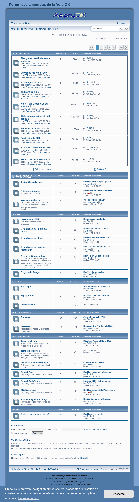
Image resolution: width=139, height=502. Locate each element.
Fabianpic (28, 150)
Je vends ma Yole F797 (34, 72)
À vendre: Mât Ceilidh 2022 (36, 147)
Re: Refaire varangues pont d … (98, 182)
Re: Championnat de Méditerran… (99, 390)
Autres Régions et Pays (34, 399)
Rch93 (27, 94)
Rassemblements (33, 65)
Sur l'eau (30, 111)
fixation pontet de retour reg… (97, 286)
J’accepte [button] (119, 494)
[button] (91, 47)
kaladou (90, 184)
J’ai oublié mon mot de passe (95, 429)
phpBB (61, 478)
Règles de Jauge (30, 272)
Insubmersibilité (30, 219)
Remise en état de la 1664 (95, 229)
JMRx (89, 92)
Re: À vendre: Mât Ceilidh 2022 (98, 326)
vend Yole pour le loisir (34, 159)
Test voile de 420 (30, 138)
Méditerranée (28, 390)
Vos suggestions (30, 200)
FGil (26, 75)
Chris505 (84, 458)
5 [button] (114, 47)
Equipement (41, 111)
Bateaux (47, 77)
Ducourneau (92, 202)
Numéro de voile (30, 92)
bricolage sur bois (31, 82)
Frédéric (90, 343)
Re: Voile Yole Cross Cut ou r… (98, 295)
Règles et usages (30, 191)
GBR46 (90, 350)
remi (89, 249)
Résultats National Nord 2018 (97, 341)
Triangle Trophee (30, 350)
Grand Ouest (28, 372)
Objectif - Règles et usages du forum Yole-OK (26, 176)
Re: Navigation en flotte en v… (97, 372)
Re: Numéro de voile (93, 414)
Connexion (17, 425)
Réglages (26, 286)
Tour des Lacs (29, 341)
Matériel (24, 154)
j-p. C (26, 162)
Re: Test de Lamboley (93, 272)
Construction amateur (33, 256)
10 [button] (121, 47)
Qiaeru (82, 482)
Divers (28, 96)
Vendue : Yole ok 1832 (33, 128)
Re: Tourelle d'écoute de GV (96, 247)
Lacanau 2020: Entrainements (97, 381)
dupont (27, 85)
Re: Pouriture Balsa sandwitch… (98, 191)
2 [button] (101, 47)
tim (88, 193)
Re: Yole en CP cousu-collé (96, 256)
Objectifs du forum (31, 182)
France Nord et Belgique (34, 362)
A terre (29, 87)
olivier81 (90, 274)
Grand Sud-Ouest (31, 381)
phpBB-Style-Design (82, 484)
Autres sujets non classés (35, 414)
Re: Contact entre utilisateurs (97, 399)
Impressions (28, 304)
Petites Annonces (33, 77)
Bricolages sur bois (42, 87)
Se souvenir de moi (21, 433)
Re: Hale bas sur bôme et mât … (98, 238)
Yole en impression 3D (94, 200)
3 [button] (105, 47)
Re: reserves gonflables (94, 219)
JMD (26, 63)
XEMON (90, 258)
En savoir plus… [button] (28, 498)
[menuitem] (28, 23)
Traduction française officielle (65, 482)
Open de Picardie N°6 (93, 362)
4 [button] (109, 47)
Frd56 (27, 131)
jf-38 (89, 231)
